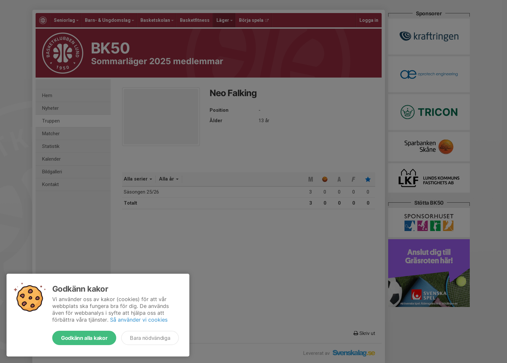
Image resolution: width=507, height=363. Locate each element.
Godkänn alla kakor (84, 338)
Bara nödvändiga (150, 338)
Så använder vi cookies (138, 319)
